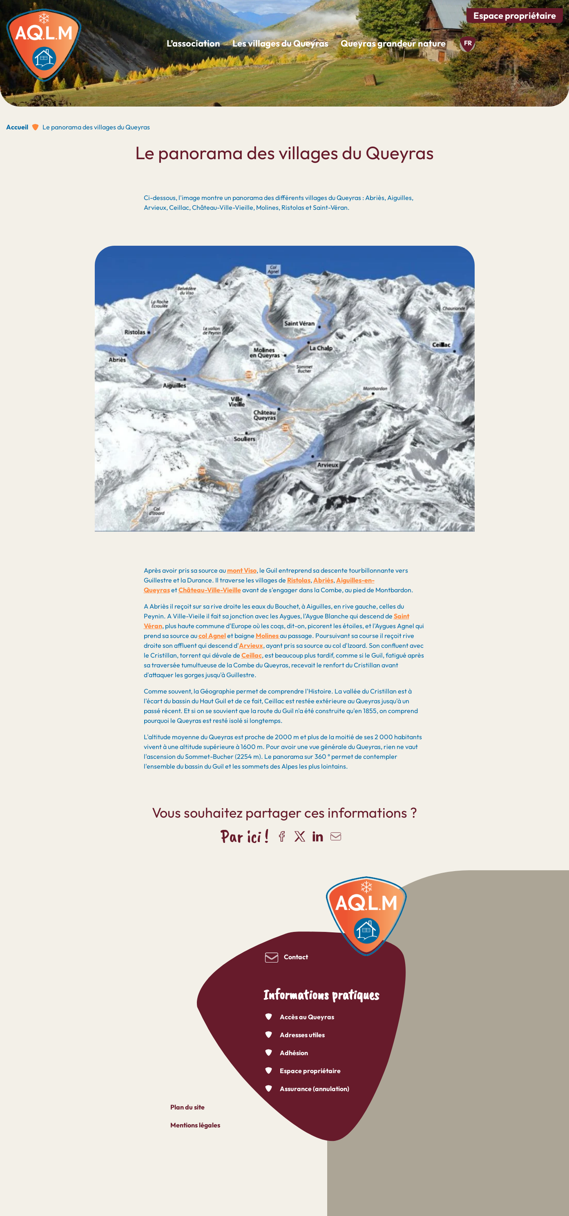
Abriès (323, 580)
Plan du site (187, 1107)
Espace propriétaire (514, 15)
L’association (193, 43)
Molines (268, 635)
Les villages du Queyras (280, 43)
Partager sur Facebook (281, 836)
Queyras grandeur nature (393, 43)
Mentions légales (195, 1125)
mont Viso (242, 570)
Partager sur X (299, 836)
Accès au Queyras (307, 1017)
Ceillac (251, 655)
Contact (296, 957)
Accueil (17, 127)
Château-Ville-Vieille (210, 590)
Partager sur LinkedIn (317, 836)
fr (468, 43)
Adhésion (294, 1053)
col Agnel (212, 635)
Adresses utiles (302, 1035)
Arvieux (251, 645)
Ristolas (298, 580)
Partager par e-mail (335, 836)
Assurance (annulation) (314, 1089)
